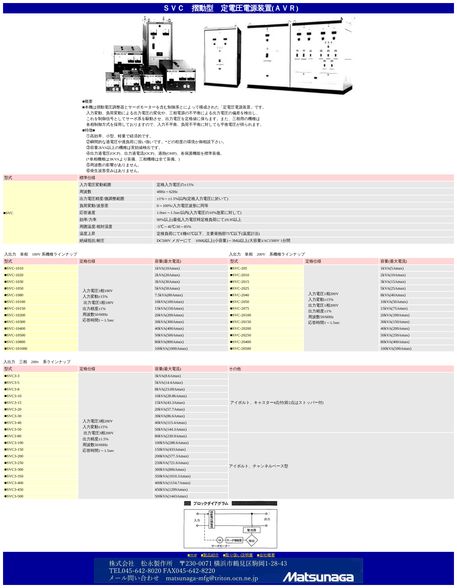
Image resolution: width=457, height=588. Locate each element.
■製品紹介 (210, 555)
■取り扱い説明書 (238, 555)
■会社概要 (266, 555)
